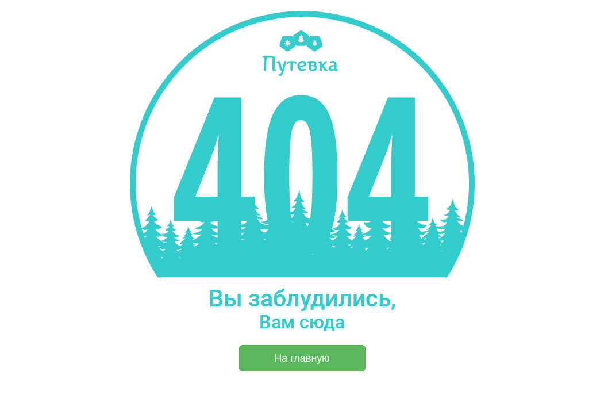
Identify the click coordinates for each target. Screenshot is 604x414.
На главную (302, 358)
